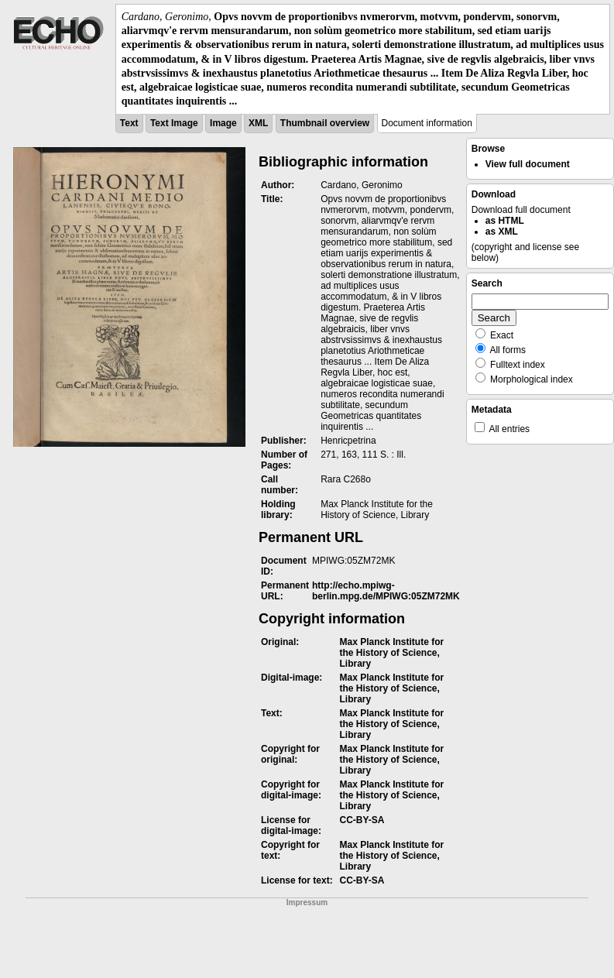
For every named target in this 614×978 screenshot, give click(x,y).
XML (258, 123)
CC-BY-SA (361, 820)
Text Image (174, 123)
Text (129, 123)
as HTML (504, 220)
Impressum (307, 902)
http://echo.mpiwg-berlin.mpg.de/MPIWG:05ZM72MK (386, 591)
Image (223, 123)
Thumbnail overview (324, 123)
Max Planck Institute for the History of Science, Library (391, 653)
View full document (527, 164)
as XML (501, 231)
